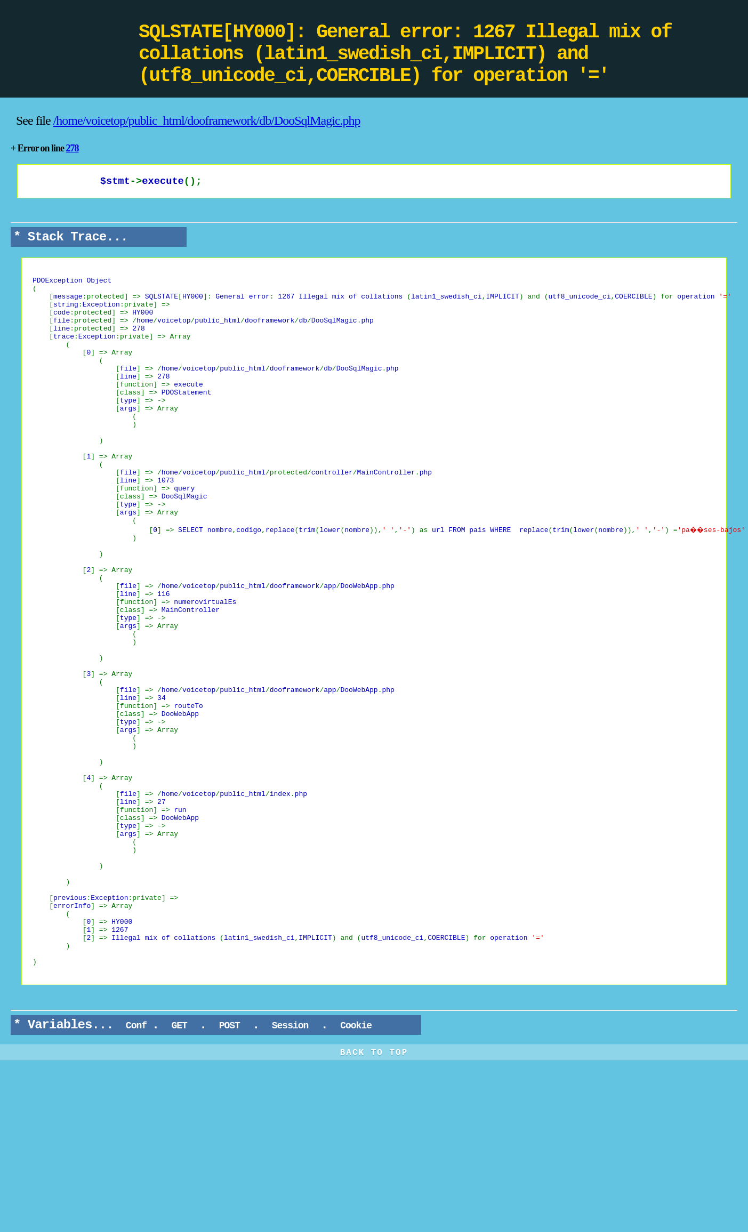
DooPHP (69, 34)
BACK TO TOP (374, 1192)
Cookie (355, 1164)
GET (179, 1164)
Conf (136, 1164)
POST (229, 1164)
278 (72, 148)
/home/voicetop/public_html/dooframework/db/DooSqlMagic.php (206, 120)
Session (290, 1164)
